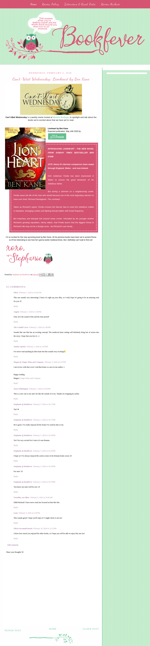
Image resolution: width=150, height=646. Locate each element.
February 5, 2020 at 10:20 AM (30, 292)
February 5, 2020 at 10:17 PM (44, 404)
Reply (16, 306)
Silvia (16, 292)
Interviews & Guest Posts (80, 4)
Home (33, 4)
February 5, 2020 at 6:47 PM (55, 362)
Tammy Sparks (20, 347)
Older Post (91, 629)
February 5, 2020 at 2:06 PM (39, 327)
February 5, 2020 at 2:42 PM (37, 347)
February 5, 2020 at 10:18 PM (44, 435)
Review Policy (50, 4)
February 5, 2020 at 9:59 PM (39, 389)
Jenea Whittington (21, 389)
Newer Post (13, 630)
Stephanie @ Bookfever (23, 404)
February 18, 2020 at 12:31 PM (44, 528)
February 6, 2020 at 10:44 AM (41, 497)
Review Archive (110, 4)
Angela (16, 312)
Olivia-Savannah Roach (23, 528)
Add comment (12, 545)
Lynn (16, 513)
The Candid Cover (21, 327)
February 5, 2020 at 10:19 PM (44, 451)
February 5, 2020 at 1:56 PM (30, 312)
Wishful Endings (61, 117)
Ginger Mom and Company (30, 378)
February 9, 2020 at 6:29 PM (29, 513)
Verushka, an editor (21, 497)
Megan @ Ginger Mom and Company (29, 362)
